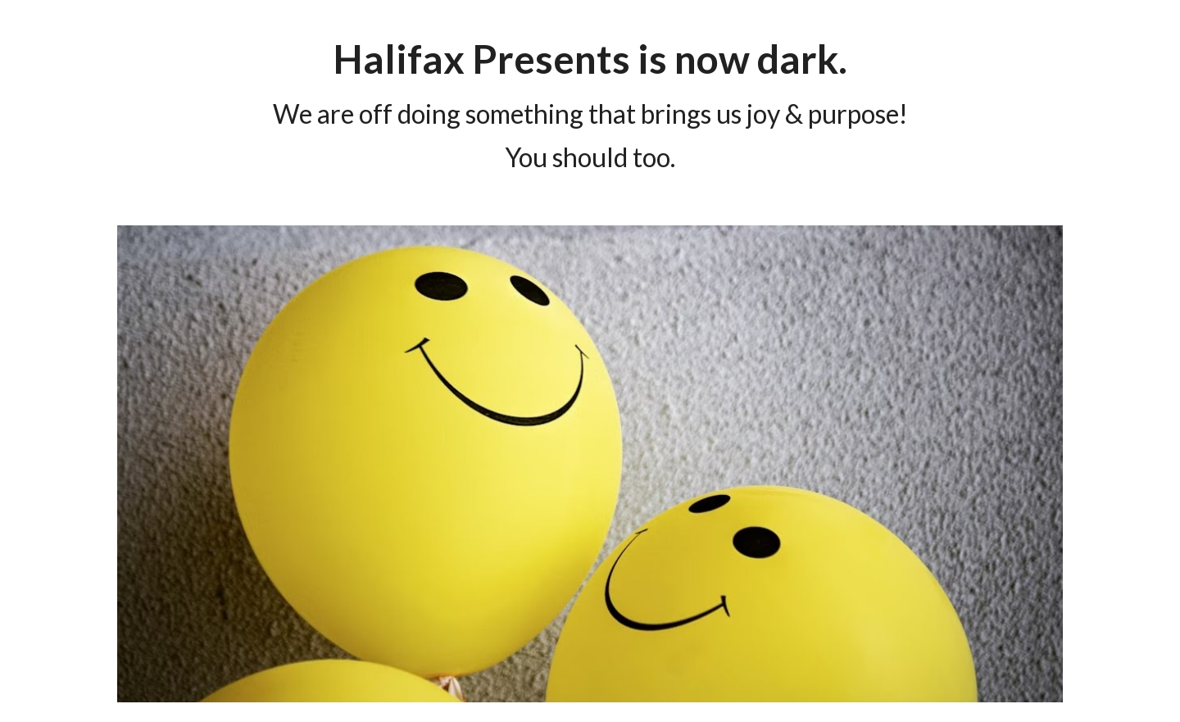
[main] (590, 103)
